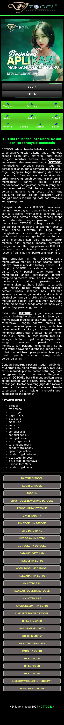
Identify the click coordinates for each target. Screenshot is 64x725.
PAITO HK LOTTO (32, 651)
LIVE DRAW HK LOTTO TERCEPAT (32, 681)
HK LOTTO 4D (32, 658)
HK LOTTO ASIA (32, 598)
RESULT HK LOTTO (32, 560)
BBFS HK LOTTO (32, 636)
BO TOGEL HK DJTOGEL (32, 545)
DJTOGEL (55, 162)
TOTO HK (32, 493)
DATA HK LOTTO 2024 (32, 553)
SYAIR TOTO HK (32, 515)
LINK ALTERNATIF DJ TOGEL (32, 613)
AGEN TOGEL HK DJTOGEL (32, 568)
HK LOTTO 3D (32, 666)
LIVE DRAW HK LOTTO (32, 538)
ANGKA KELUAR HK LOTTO (32, 606)
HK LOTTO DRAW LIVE (32, 643)
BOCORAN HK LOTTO (32, 628)
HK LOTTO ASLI (32, 583)
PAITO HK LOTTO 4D (32, 688)
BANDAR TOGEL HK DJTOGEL (31, 590)
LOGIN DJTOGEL (32, 485)
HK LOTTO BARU (32, 621)
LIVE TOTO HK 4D (32, 530)
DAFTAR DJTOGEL (32, 478)
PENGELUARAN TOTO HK (32, 508)
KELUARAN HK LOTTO (32, 575)
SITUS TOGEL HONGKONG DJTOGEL (32, 500)
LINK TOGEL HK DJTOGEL (32, 523)
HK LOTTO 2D (32, 673)
